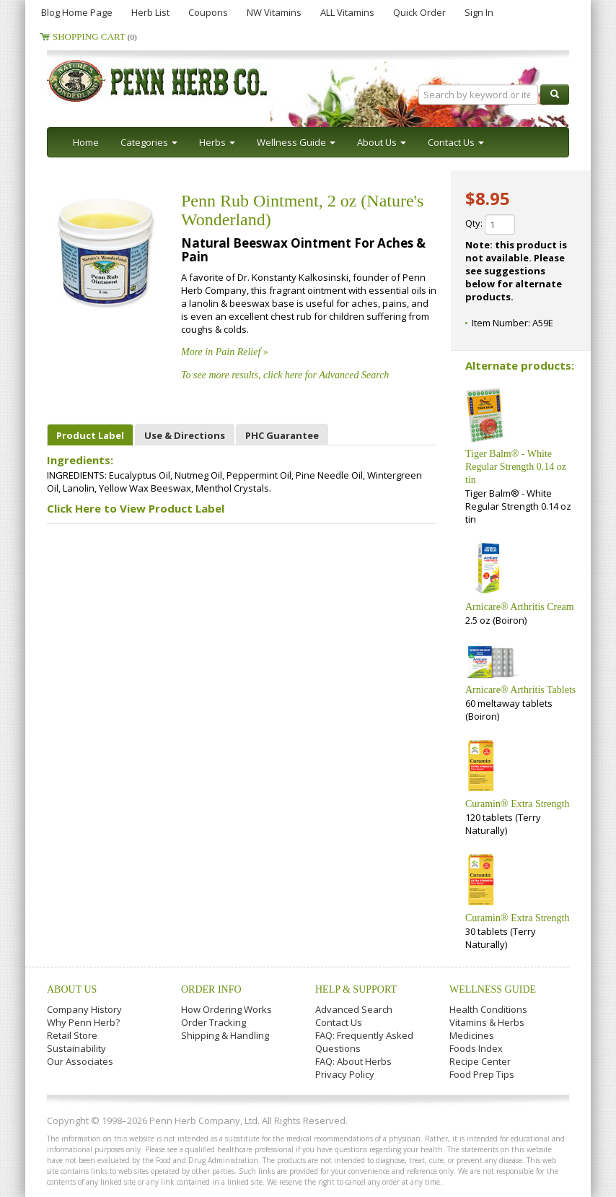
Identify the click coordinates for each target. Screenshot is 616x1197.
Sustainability (76, 1048)
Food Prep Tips (481, 1074)
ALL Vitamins (347, 12)
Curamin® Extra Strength (517, 803)
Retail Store (72, 1035)
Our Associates (80, 1061)
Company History (84, 1009)
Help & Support (356, 989)
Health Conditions (488, 1009)
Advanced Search (353, 1009)
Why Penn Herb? (83, 1022)
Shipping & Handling (225, 1035)
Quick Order (419, 12)
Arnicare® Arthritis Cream (519, 606)
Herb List (150, 12)
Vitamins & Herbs (486, 1022)
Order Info (211, 989)
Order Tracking (213, 1022)
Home (86, 142)
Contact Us (338, 1022)
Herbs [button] (217, 142)
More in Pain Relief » (224, 352)
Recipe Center (480, 1061)
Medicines (471, 1035)
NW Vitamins (274, 12)
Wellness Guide (492, 989)
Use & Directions (184, 435)
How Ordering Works (226, 1009)
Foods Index (476, 1048)
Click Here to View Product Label (135, 508)
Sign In (479, 12)
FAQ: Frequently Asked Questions (364, 1042)
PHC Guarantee (282, 435)
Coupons (208, 12)
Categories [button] (148, 142)
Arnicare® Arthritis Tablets (520, 689)
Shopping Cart (95, 36)
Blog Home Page (77, 12)
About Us (72, 989)
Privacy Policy (344, 1074)
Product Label (90, 435)
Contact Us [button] (456, 142)
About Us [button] (381, 142)
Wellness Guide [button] (296, 142)
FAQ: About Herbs (353, 1061)
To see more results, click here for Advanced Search (285, 375)
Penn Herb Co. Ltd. (185, 81)
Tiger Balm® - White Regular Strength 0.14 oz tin (515, 466)
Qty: (490, 224)
